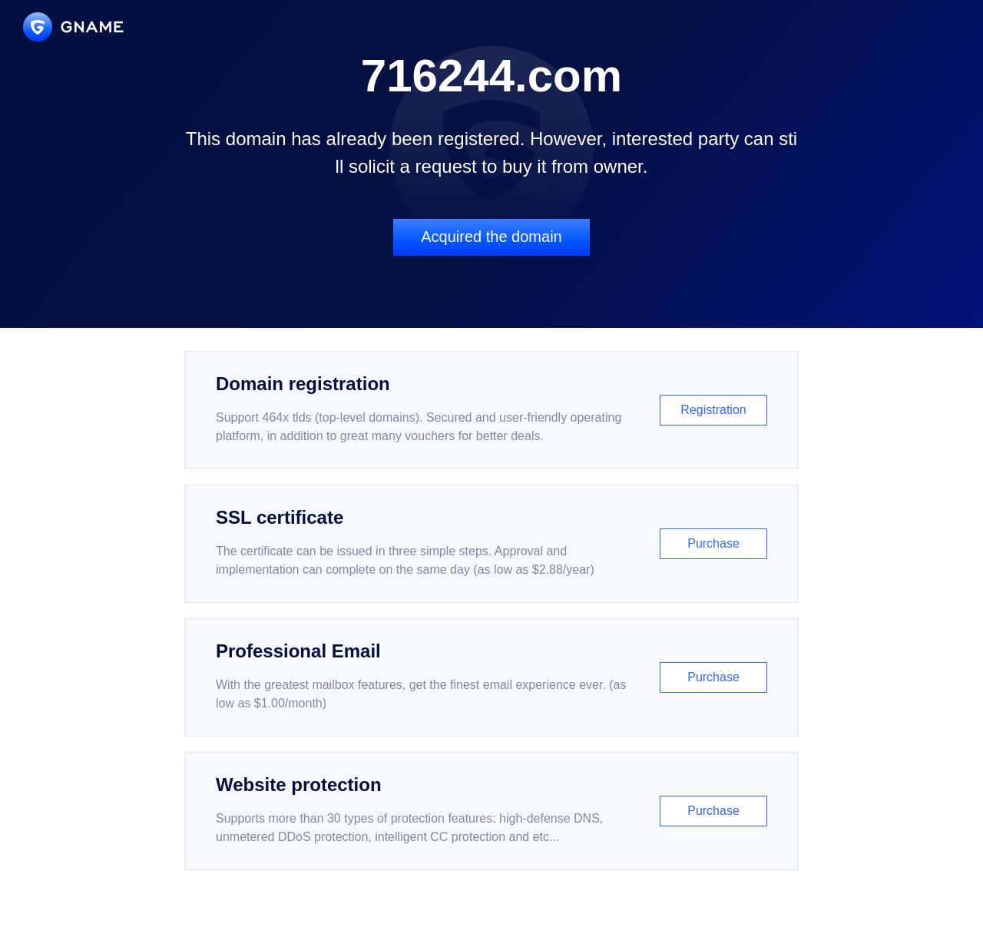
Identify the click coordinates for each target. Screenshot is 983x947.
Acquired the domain (491, 236)
